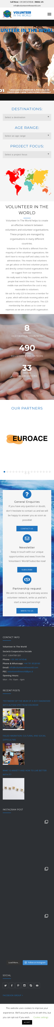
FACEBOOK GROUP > (13, 995)
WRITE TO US (27, 610)
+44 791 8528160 (32, 663)
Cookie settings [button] (40, 1017)
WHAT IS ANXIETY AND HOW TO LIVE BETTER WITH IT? (25, 772)
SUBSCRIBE (27, 569)
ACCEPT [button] (27, 1022)
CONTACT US (27, 528)
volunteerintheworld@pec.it (20, 671)
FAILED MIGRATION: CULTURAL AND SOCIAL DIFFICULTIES (24, 737)
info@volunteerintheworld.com (27, 5)
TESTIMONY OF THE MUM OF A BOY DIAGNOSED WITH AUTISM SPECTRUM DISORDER (26, 703)
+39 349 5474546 (26, 2)
